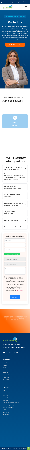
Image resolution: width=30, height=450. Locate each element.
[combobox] (6, 250)
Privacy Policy (20, 290)
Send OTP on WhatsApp (12, 254)
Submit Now (15, 297)
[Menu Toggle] (26, 7)
